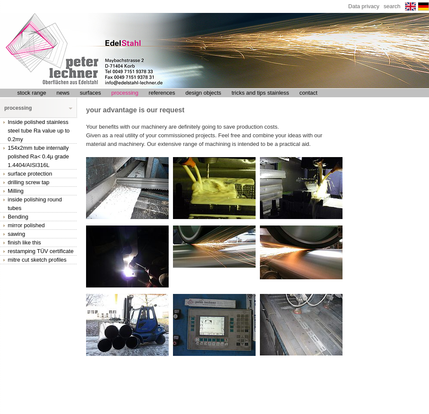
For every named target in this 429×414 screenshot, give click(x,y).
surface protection (30, 173)
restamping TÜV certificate (41, 251)
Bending (18, 216)
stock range (31, 93)
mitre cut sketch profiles (37, 259)
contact (308, 93)
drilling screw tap (28, 182)
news (62, 93)
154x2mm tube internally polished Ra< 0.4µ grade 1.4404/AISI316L (38, 156)
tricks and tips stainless (260, 93)
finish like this (24, 242)
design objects (203, 93)
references (162, 93)
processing (125, 93)
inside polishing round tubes (35, 203)
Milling (16, 191)
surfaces (90, 93)
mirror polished (26, 225)
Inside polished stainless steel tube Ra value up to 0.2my (39, 130)
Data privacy (363, 6)
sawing (16, 234)
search (392, 6)
